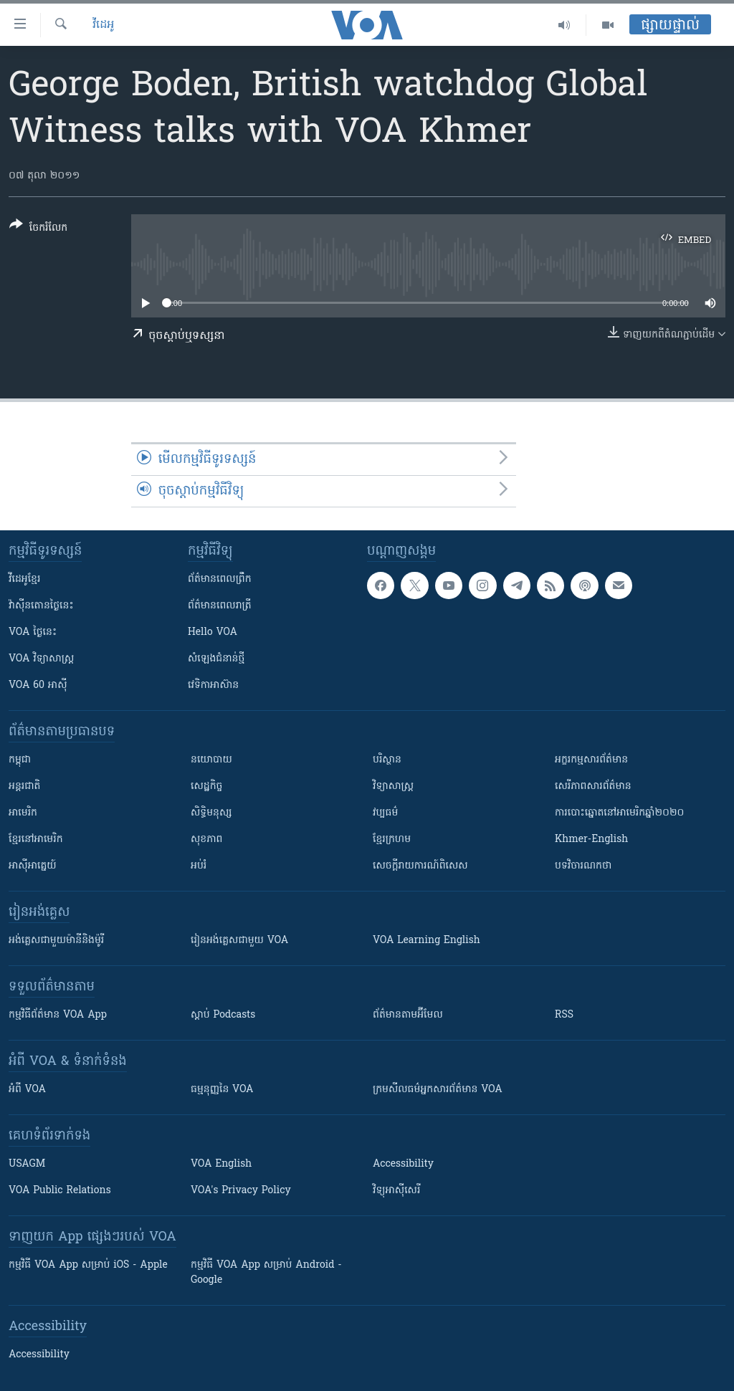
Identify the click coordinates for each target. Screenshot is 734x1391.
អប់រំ (198, 866)
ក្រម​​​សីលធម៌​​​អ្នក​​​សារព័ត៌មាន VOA (437, 1089)
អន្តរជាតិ (24, 786)
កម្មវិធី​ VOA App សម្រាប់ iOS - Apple (88, 1265)
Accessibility (403, 1164)
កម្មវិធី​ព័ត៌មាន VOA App (58, 1015)
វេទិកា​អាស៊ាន (213, 685)
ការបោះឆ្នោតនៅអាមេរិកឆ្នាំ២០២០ (619, 813)
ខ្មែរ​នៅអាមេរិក (36, 839)
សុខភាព (206, 839)
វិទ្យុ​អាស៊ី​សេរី (396, 1190)
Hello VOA (212, 632)
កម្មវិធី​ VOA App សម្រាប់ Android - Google (266, 1273)
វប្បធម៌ (385, 813)
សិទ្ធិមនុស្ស (211, 813)
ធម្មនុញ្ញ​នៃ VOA (222, 1089)
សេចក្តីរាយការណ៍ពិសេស (420, 866)
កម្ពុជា (20, 760)
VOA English (221, 1164)
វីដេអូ (103, 25)
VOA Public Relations (60, 1190)
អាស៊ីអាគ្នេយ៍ (33, 866)
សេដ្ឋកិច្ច (206, 786)
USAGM (27, 1164)
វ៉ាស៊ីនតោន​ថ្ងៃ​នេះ (41, 605)
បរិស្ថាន (387, 760)
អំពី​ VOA (27, 1089)
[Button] (38, 229)
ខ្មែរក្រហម (392, 839)
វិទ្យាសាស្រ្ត (393, 786)
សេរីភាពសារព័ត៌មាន (593, 786)
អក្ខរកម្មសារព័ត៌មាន (591, 760)
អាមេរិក (23, 813)
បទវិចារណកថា (583, 866)
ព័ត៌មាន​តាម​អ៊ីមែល (408, 1015)
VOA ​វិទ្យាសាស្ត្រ (41, 658)
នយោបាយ (211, 760)
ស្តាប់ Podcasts (223, 1015)
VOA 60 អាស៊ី (38, 685)
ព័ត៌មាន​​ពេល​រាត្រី (220, 605)
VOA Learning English (426, 940)
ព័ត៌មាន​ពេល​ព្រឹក (220, 579)
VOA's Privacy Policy (241, 1190)
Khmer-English (591, 839)
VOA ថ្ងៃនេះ (33, 632)
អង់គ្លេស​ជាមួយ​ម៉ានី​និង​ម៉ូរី (56, 940)
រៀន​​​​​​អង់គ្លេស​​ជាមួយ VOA (239, 940)
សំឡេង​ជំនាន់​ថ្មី (216, 658)
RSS (564, 1015)
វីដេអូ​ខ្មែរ (24, 579)
